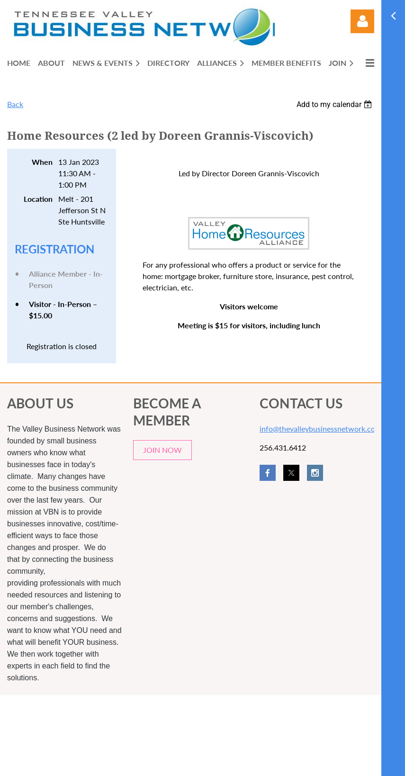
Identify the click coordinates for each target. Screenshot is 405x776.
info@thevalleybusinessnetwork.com (320, 428)
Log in (362, 21)
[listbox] (335, 104)
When (42, 161)
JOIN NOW (162, 449)
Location (38, 198)
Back (15, 103)
